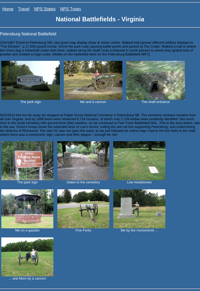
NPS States (45, 9)
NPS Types (70, 9)
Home (8, 9)
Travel (23, 9)
